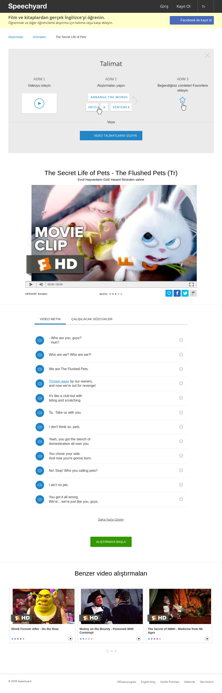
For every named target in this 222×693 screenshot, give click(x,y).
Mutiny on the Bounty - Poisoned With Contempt (107, 630)
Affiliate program (126, 681)
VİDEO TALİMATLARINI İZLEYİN (115, 135)
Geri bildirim (207, 681)
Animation (39, 37)
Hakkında (189, 681)
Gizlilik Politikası (169, 681)
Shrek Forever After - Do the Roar (35, 629)
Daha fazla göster (111, 519)
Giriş (164, 6)
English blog (148, 681)
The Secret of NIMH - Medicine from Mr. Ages (176, 630)
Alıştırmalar (15, 37)
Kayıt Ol (184, 6)
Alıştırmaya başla (111, 542)
